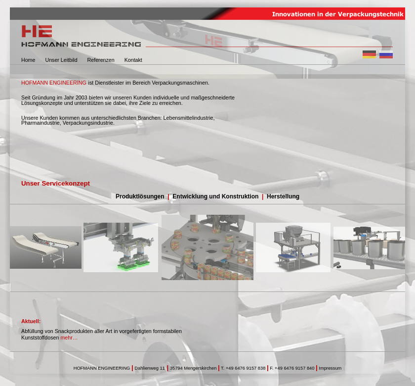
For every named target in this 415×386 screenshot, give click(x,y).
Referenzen (101, 60)
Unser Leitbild (61, 60)
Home (28, 60)
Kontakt (133, 60)
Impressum (330, 368)
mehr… (69, 337)
